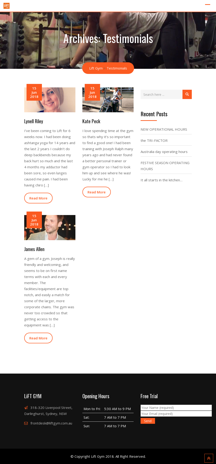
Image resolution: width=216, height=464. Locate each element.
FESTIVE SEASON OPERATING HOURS (165, 165)
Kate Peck (91, 121)
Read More (38, 198)
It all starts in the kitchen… (161, 180)
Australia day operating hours (164, 151)
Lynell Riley (33, 121)
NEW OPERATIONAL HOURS (164, 129)
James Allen (34, 248)
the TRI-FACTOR (154, 140)
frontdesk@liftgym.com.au (51, 423)
